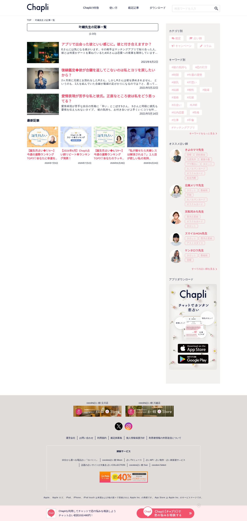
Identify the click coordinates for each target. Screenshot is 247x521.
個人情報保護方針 (135, 438)
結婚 (176, 89)
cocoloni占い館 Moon (112, 460)
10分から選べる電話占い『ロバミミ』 (80, 460)
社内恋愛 (178, 112)
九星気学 (191, 159)
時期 (176, 74)
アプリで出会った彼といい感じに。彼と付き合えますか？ (106, 44)
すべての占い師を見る (203, 269)
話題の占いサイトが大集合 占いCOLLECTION (103, 465)
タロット (207, 164)
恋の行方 (202, 67)
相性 (191, 89)
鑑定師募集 (116, 438)
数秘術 (204, 190)
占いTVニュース (134, 460)
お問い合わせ (86, 438)
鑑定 (178, 38)
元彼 (191, 97)
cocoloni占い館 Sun (138, 465)
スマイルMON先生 (196, 233)
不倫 (191, 120)
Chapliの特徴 (91, 7)
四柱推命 (200, 154)
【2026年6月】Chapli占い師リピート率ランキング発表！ (75, 154)
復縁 (206, 89)
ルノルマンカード (196, 168)
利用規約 (102, 438)
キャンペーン (183, 45)
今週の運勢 (195, 74)
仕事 (176, 120)
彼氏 (176, 82)
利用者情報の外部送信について (165, 438)
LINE (194, 104)
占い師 (198, 38)
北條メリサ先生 (194, 185)
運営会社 (70, 438)
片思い (193, 82)
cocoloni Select (159, 465)
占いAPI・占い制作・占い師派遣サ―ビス (165, 460)
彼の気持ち (180, 67)
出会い (177, 104)
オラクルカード (195, 173)
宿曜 (189, 154)
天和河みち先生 (194, 211)
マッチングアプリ (184, 127)
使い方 (113, 7)
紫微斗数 (205, 159)
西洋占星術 (192, 216)
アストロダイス (195, 243)
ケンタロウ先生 (194, 250)
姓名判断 (191, 178)
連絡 (176, 97)
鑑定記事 (133, 7)
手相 (189, 195)
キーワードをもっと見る (202, 133)
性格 (196, 112)
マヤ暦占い (192, 164)
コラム (207, 45)
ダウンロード (158, 7)
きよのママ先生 (194, 150)
